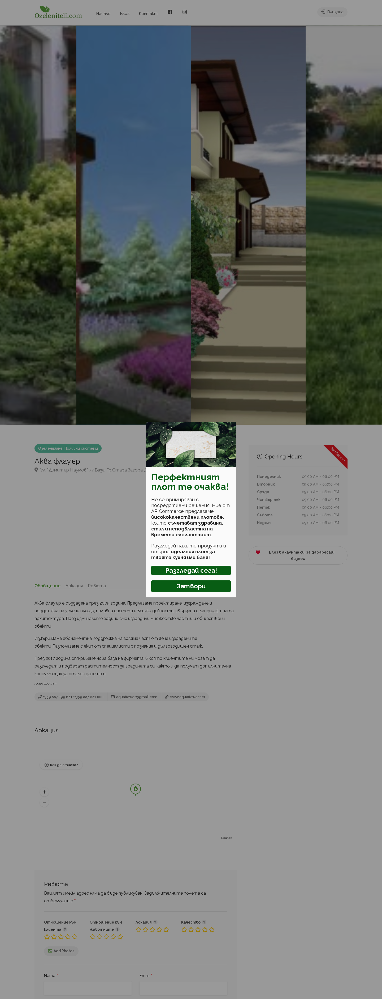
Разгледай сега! (191, 570)
